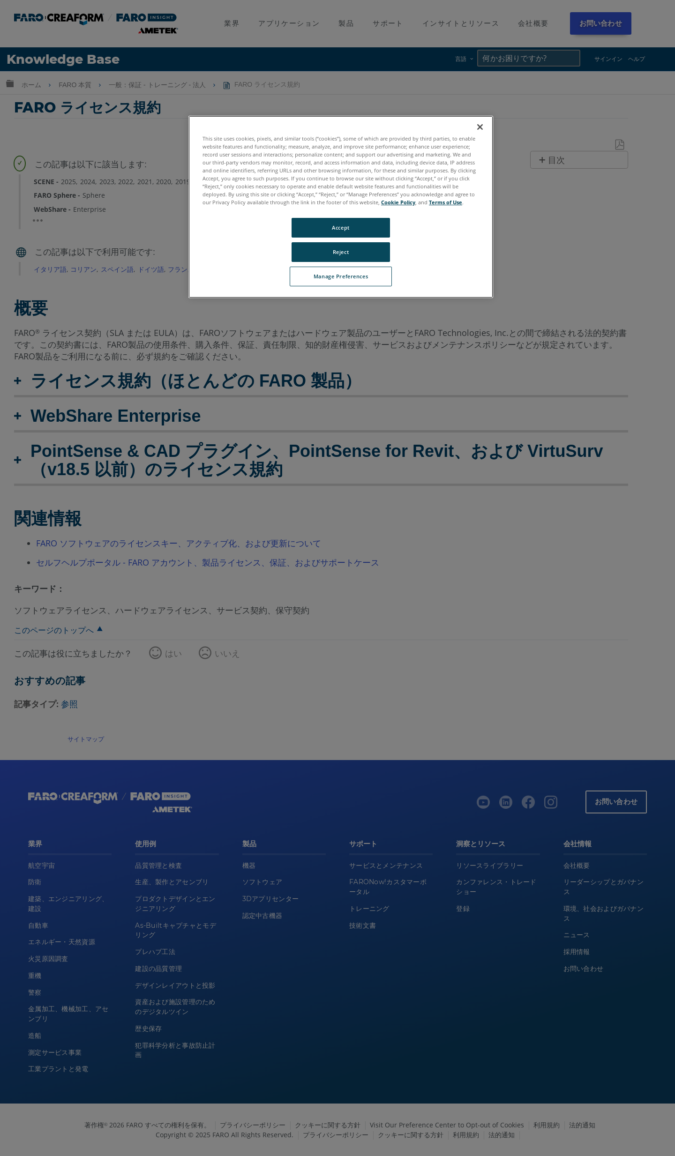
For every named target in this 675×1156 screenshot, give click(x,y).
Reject (341, 251)
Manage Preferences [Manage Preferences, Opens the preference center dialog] (341, 276)
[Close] (480, 127)
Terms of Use (445, 202)
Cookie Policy (398, 202)
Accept (340, 227)
